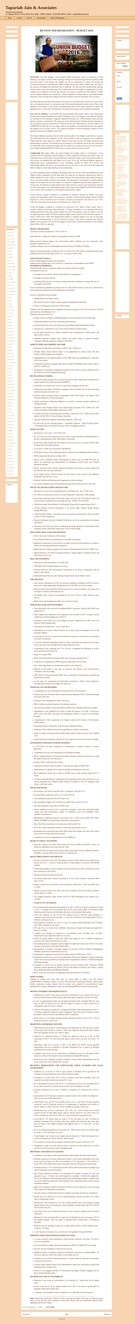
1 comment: (40, 1307)
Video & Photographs (57, 18)
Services (29, 18)
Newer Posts (26, 1314)
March (9, 279)
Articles (19, 18)
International (41, 18)
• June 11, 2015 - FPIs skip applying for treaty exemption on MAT (122, 176)
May (8, 257)
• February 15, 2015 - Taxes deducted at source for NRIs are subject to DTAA (122, 217)
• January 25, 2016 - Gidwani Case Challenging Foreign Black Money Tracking (122, 149)
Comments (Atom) (69, 1319)
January (9, 232)
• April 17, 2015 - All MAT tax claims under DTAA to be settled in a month (122, 201)
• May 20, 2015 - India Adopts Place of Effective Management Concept (122, 192)
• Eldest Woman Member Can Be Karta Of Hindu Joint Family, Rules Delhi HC (122, 139)
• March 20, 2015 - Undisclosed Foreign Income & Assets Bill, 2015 (122, 209)
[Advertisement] (13, 69)
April (8, 260)
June (8, 254)
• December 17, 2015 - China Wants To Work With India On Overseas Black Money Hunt (122, 158)
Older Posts (107, 1314)
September (10, 245)
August (9, 248)
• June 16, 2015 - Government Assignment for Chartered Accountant (121, 167)
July (8, 251)
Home (10, 18)
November (10, 270)
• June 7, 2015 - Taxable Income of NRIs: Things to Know (122, 184)
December (10, 266)
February (9, 239)
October (9, 294)
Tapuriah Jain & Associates (31, 7)
